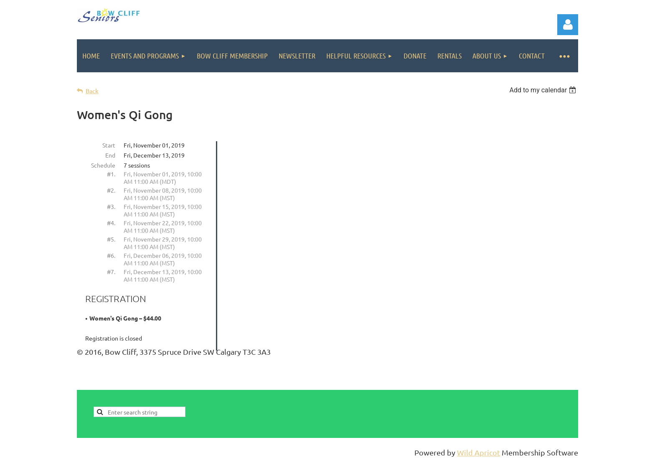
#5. (111, 239)
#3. (111, 206)
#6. (111, 255)
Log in (567, 24)
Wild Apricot (478, 452)
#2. (111, 190)
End (110, 155)
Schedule (103, 165)
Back (92, 91)
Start (108, 145)
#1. (111, 174)
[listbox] (543, 90)
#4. (111, 222)
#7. (111, 271)
